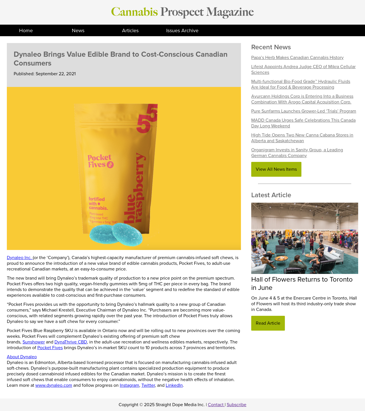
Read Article (268, 323)
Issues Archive (182, 30)
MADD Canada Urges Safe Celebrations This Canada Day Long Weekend (303, 123)
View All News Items (276, 169)
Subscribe (236, 405)
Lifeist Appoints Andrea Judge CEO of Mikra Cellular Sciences (303, 69)
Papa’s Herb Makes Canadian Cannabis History (297, 57)
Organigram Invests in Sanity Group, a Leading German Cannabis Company (297, 152)
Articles (130, 30)
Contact (216, 405)
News (78, 30)
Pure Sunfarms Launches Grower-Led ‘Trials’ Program (303, 111)
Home (26, 30)
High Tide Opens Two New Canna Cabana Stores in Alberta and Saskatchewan (302, 138)
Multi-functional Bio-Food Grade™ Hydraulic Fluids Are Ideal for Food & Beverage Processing (300, 84)
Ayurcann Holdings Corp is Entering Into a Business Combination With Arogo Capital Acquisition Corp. (302, 99)
